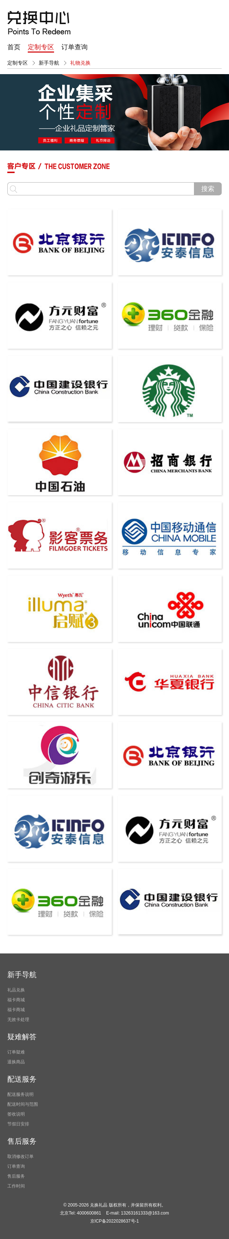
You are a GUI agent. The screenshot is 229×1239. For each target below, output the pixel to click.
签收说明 (16, 1114)
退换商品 (16, 1061)
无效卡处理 (18, 1019)
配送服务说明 (20, 1094)
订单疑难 (16, 1052)
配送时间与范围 (22, 1104)
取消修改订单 (20, 1156)
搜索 (207, 188)
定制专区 (41, 47)
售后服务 (16, 1176)
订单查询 (74, 47)
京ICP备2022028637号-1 (114, 1221)
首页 (13, 47)
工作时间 (16, 1186)
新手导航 (49, 63)
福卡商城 (16, 999)
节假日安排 (18, 1124)
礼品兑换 (16, 990)
